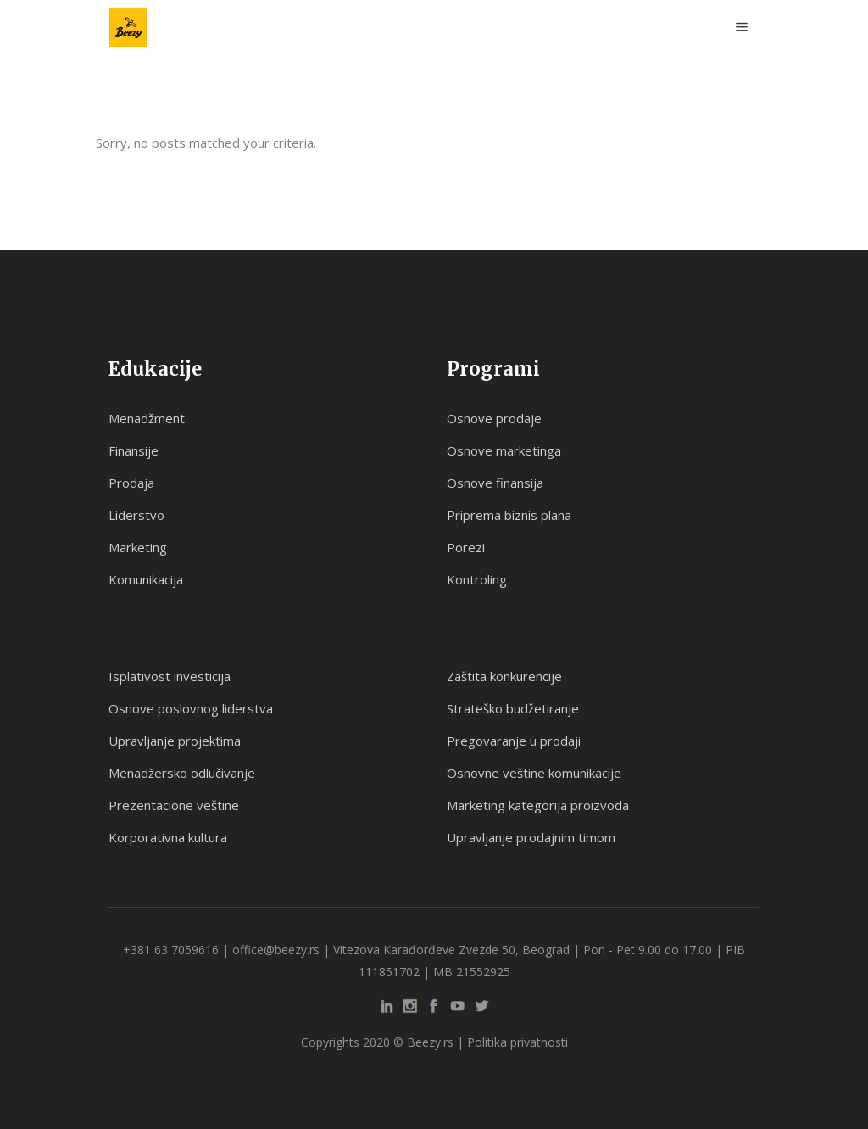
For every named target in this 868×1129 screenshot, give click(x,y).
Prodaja (131, 482)
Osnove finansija (495, 482)
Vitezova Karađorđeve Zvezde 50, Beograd (451, 950)
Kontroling (477, 579)
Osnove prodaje (494, 418)
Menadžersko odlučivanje (181, 772)
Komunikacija (145, 579)
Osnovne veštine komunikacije (534, 772)
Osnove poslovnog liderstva (190, 708)
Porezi (466, 547)
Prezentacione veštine (173, 804)
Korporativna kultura (167, 837)
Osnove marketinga (504, 450)
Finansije (133, 450)
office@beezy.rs (276, 950)
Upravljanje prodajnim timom (531, 837)
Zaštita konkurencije (504, 676)
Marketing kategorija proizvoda (538, 804)
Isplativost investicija (169, 676)
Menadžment (146, 418)
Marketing (137, 547)
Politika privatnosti (517, 1042)
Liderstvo (136, 514)
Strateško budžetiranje (513, 708)
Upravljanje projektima (174, 740)
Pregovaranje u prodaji (514, 740)
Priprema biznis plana (509, 514)
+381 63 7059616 (171, 950)
